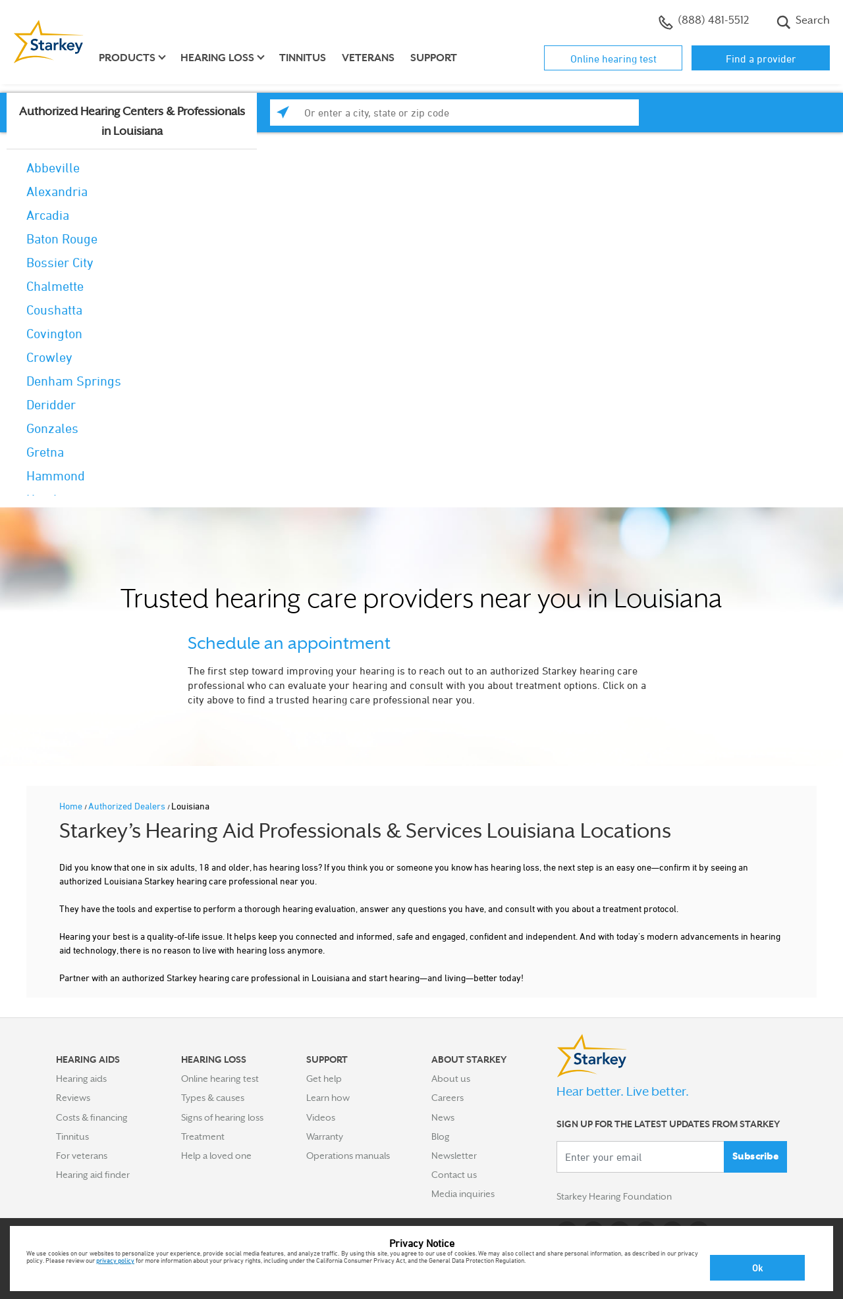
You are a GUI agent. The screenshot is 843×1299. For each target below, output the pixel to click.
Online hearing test (613, 58)
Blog (440, 1136)
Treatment (203, 1136)
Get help (324, 1078)
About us (450, 1078)
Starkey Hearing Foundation (614, 1196)
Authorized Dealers (127, 805)
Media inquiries (463, 1193)
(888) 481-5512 (704, 22)
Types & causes (212, 1097)
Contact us (454, 1174)
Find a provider (761, 58)
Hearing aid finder (93, 1174)
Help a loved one (216, 1155)
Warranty (324, 1136)
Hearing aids (81, 1078)
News (442, 1117)
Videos (320, 1117)
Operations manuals (348, 1155)
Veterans (368, 58)
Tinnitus (302, 58)
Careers (447, 1097)
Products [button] (127, 58)
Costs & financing (92, 1117)
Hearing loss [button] (217, 58)
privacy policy (115, 1260)
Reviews (73, 1097)
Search (803, 22)
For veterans (81, 1155)
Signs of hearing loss (222, 1117)
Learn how (328, 1097)
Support (433, 58)
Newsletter (454, 1155)
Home (71, 805)
